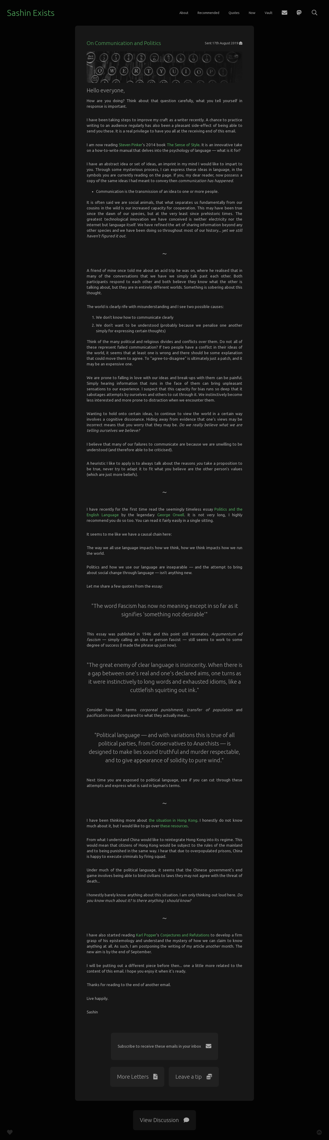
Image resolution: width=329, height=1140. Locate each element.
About (183, 13)
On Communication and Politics (125, 43)
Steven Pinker (130, 148)
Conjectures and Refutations (185, 938)
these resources (174, 829)
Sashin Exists (31, 12)
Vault (268, 13)
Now (252, 13)
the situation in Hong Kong (173, 823)
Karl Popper (145, 938)
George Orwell (171, 518)
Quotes (234, 13)
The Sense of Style (183, 148)
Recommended (208, 13)
